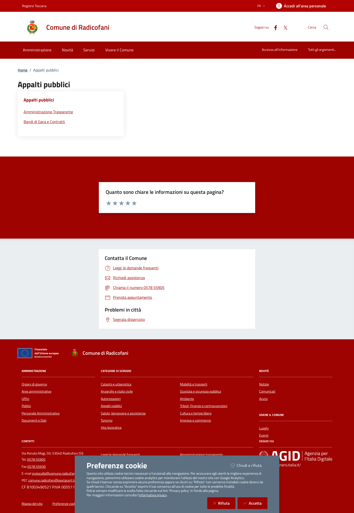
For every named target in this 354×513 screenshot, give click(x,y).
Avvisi (263, 398)
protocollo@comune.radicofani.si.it (57, 473)
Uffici (25, 398)
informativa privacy (153, 495)
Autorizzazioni (111, 398)
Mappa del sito (32, 503)
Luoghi (264, 428)
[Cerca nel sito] (326, 27)
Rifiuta (224, 503)
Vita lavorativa (111, 427)
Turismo (106, 420)
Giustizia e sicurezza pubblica (200, 391)
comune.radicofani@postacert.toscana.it (57, 480)
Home (23, 70)
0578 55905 (36, 459)
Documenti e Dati (34, 420)
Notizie (264, 384)
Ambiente (187, 398)
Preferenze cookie (65, 503)
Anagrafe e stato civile (117, 391)
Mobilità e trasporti (193, 384)
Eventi (263, 435)
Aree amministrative (36, 391)
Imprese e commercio (195, 420)
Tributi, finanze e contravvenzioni (203, 406)
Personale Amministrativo (40, 413)
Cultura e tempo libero (195, 413)
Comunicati (267, 391)
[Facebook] (274, 27)
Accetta (255, 503)
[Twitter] (283, 27)
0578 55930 (36, 466)
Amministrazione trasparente (201, 454)
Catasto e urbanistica (116, 384)
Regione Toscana (34, 5)
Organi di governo (34, 384)
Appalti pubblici (111, 406)
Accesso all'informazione (279, 49)
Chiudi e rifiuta (249, 465)
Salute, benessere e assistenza (123, 413)
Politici (26, 406)
